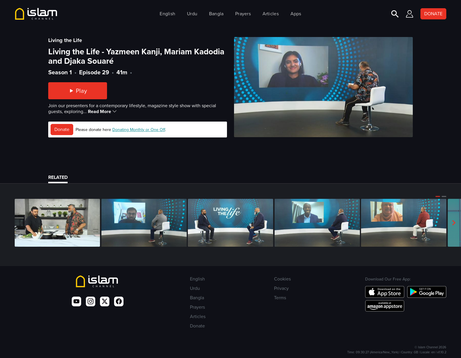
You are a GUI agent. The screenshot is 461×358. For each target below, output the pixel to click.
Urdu (192, 13)
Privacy (281, 288)
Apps (295, 13)
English (167, 13)
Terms (280, 297)
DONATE (433, 13)
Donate (61, 129)
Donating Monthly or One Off (138, 130)
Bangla (216, 13)
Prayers (243, 13)
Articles (271, 13)
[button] (437, 196)
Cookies (282, 278)
